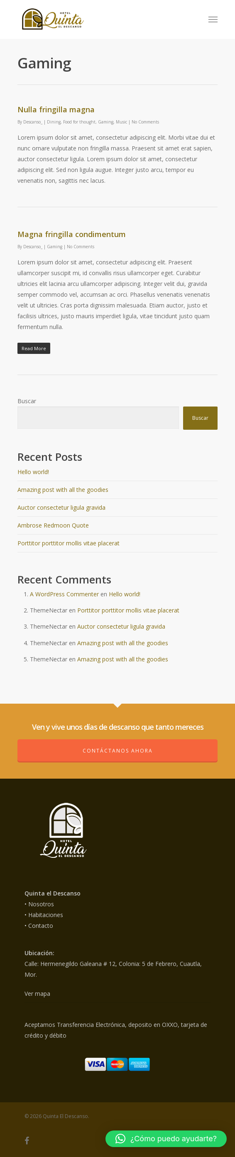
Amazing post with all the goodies (62, 490)
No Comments (145, 122)
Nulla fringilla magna (56, 109)
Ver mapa (37, 993)
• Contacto (38, 925)
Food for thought (79, 122)
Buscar (26, 401)
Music (121, 122)
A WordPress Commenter (64, 594)
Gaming (105, 122)
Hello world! (33, 472)
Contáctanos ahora (118, 750)
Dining (54, 122)
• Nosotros (39, 904)
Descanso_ (32, 122)
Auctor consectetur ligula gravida (61, 507)
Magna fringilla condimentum (71, 234)
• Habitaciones (43, 915)
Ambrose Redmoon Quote (53, 525)
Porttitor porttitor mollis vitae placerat (68, 543)
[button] (166, 1138)
